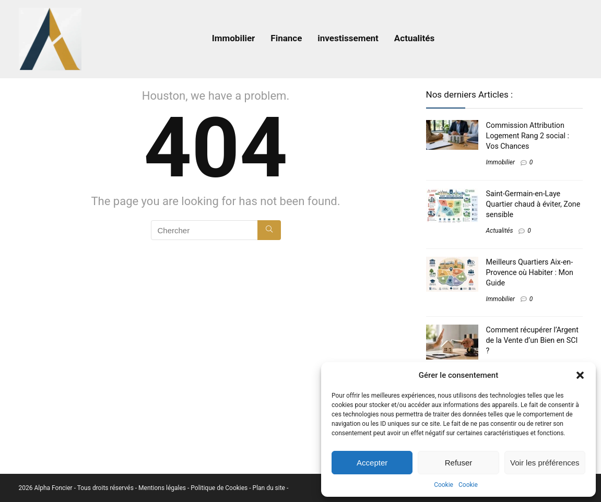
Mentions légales (162, 488)
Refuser (459, 462)
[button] (580, 375)
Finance (286, 38)
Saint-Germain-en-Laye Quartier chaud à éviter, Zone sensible (533, 204)
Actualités (414, 38)
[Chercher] (269, 230)
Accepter (372, 462)
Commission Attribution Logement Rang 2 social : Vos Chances (528, 135)
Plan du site (270, 488)
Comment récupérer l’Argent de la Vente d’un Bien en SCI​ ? (532, 340)
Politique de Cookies (220, 488)
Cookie (443, 484)
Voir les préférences (545, 462)
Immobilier (233, 38)
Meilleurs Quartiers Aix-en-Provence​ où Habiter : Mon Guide (529, 272)
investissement (348, 38)
